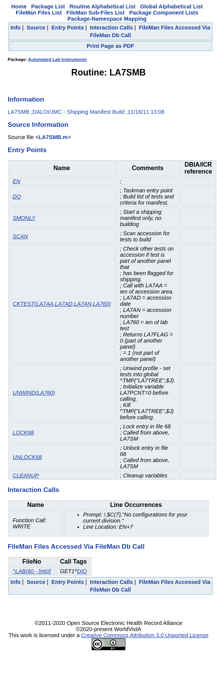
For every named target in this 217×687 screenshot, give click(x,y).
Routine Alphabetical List (102, 6)
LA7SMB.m (52, 137)
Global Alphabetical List (171, 6)
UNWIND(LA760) (34, 393)
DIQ (82, 571)
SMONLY (24, 218)
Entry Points (67, 28)
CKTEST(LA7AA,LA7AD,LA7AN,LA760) (62, 304)
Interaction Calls (111, 28)
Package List (48, 6)
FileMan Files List (39, 13)
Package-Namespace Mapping (106, 19)
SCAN (20, 236)
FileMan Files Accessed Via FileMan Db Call (76, 546)
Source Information (38, 124)
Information (26, 99)
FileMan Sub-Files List (95, 13)
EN (16, 181)
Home (18, 6)
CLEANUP (26, 475)
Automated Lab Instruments (57, 59)
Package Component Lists (163, 13)
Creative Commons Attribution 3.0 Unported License (145, 635)
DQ (17, 196)
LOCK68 (23, 433)
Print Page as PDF (110, 46)
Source (36, 28)
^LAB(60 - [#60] (32, 571)
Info (15, 28)
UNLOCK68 (27, 457)
